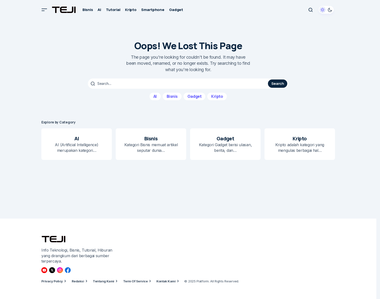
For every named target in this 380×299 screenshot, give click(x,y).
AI (155, 96)
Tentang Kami (103, 281)
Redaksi (78, 281)
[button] (44, 10)
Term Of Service (135, 281)
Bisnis (172, 96)
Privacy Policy (52, 281)
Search (277, 83)
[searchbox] (178, 83)
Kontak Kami (165, 281)
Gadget (194, 96)
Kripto (217, 96)
